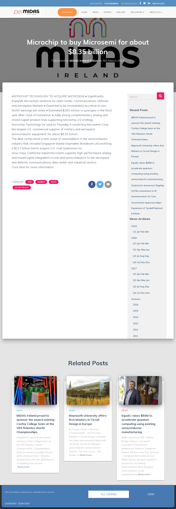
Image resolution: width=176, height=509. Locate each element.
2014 (135, 317)
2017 (134, 268)
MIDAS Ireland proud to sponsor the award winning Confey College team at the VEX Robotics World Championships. (145, 128)
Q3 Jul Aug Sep (141, 255)
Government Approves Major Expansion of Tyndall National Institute (146, 208)
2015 (135, 310)
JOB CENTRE (95, 3)
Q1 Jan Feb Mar (22, 187)
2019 (134, 226)
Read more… (24, 466)
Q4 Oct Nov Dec (141, 262)
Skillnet (120, 12)
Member (41, 182)
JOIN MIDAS (67, 12)
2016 (135, 304)
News (95, 12)
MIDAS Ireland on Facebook (140, 3)
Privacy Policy (24, 503)
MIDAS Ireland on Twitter (144, 3)
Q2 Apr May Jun (141, 249)
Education (137, 12)
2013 (135, 323)
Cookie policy (11, 503)
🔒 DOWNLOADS (129, 3)
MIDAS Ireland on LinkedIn (149, 3)
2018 (29, 182)
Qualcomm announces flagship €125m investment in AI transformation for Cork (147, 191)
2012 (135, 329)
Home (84, 12)
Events (107, 12)
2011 (135, 336)
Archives (135, 299)
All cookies (109, 494)
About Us (155, 12)
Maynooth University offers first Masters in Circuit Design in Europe (147, 151)
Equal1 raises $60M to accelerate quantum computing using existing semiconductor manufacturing (138, 424)
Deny (151, 494)
